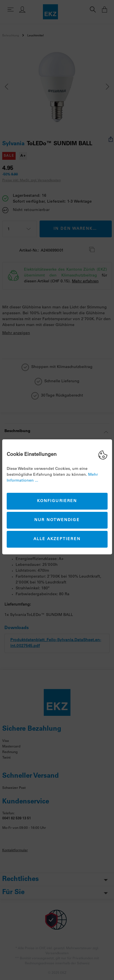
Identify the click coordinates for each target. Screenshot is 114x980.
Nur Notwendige (56, 520)
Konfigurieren (57, 501)
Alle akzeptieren (57, 539)
